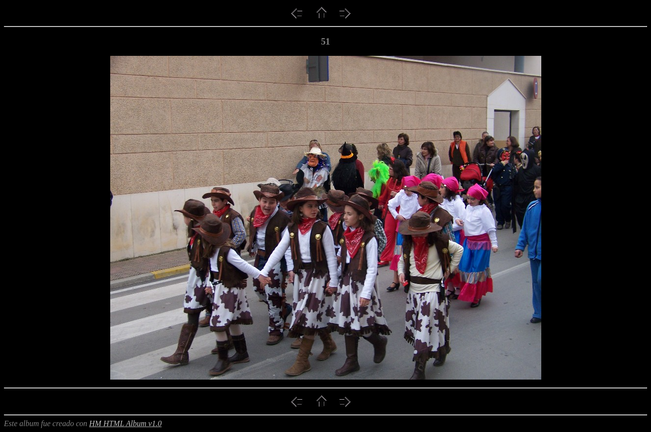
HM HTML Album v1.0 (125, 423)
